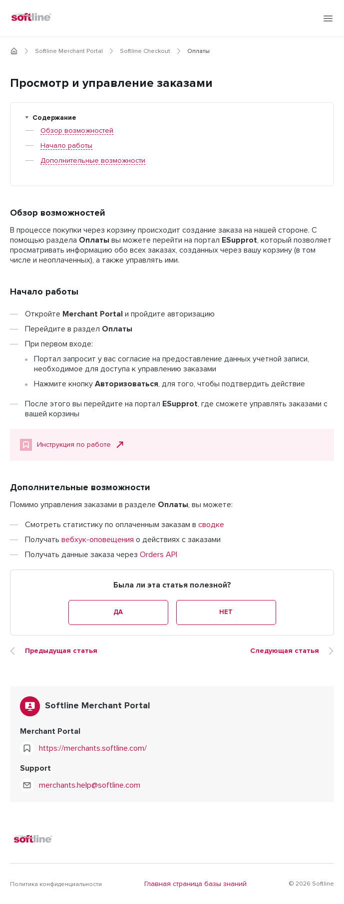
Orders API (158, 555)
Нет (225, 612)
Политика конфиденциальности (56, 885)
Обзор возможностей (76, 130)
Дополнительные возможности (92, 160)
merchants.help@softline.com (89, 785)
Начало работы (66, 145)
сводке (211, 525)
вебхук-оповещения (97, 540)
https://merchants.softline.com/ (93, 748)
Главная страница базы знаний (195, 884)
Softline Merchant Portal (69, 51)
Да (118, 612)
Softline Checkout (145, 51)
